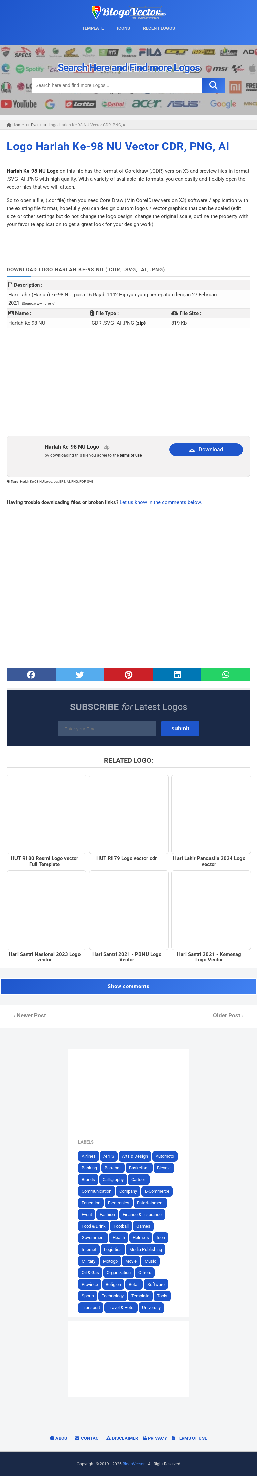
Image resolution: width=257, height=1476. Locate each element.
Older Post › (228, 1015)
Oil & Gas (90, 1272)
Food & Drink (94, 1226)
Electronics (118, 1202)
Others (144, 1272)
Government (93, 1237)
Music (150, 1261)
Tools (162, 1295)
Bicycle (164, 1167)
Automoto (165, 1156)
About (60, 1438)
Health (119, 1237)
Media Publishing (145, 1249)
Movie (131, 1261)
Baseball (113, 1167)
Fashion (107, 1214)
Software (156, 1284)
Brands (88, 1179)
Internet (89, 1249)
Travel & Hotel (121, 1307)
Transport (91, 1307)
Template (140, 1295)
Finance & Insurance (142, 1214)
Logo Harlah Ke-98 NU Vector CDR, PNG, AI (118, 146)
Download (206, 449)
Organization (119, 1272)
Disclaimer (122, 1438)
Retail (134, 1284)
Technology (113, 1295)
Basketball (139, 1167)
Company (128, 1191)
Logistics (113, 1249)
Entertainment (150, 1202)
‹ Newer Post (29, 1015)
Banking (89, 1167)
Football (121, 1226)
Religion (113, 1284)
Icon (161, 1237)
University (151, 1307)
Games (143, 1226)
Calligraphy (113, 1179)
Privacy (155, 1438)
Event (87, 1214)
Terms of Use (189, 1438)
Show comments (129, 986)
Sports (88, 1295)
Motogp (110, 1261)
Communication (96, 1191)
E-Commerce (157, 1191)
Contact (88, 1438)
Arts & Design (135, 1156)
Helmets (141, 1237)
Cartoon (138, 1179)
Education (91, 1202)
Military (88, 1261)
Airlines (89, 1156)
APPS (108, 1156)
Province (90, 1284)
